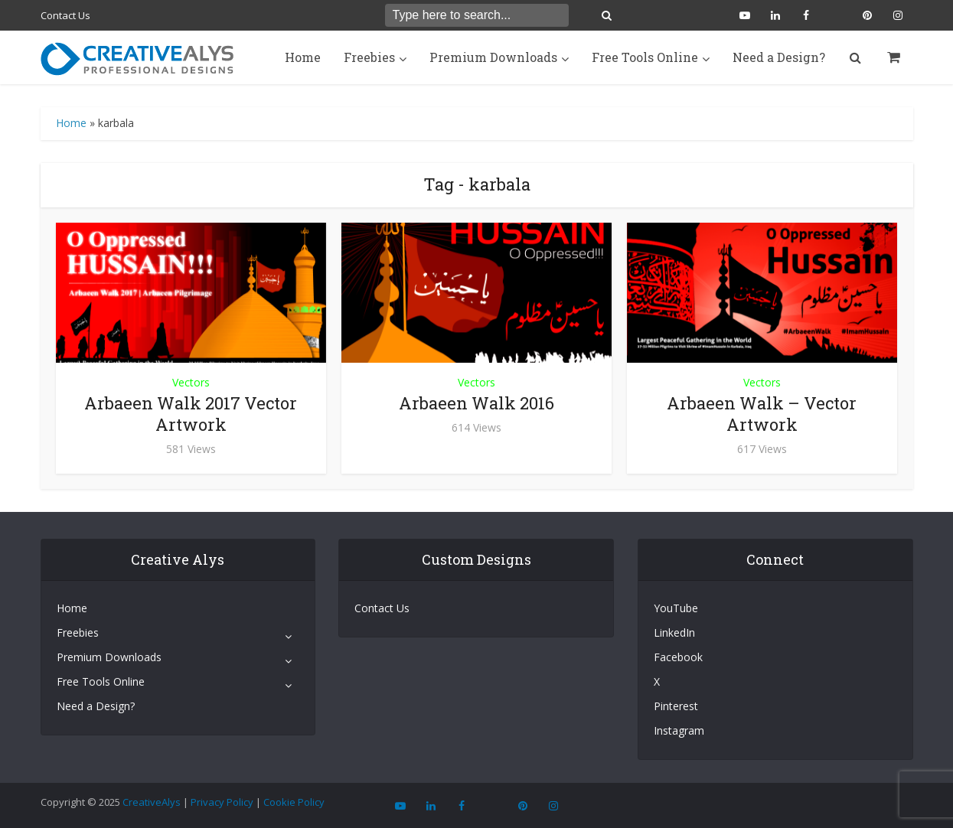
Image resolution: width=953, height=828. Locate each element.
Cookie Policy (294, 802)
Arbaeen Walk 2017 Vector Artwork (190, 413)
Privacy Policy (222, 802)
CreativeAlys (151, 802)
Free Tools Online (645, 57)
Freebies (369, 57)
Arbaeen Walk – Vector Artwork (762, 413)
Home (303, 57)
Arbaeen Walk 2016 (476, 403)
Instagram (679, 730)
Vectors (191, 382)
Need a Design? (779, 57)
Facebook (678, 657)
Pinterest (676, 706)
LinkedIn (674, 632)
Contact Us (65, 15)
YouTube (676, 608)
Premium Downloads (493, 57)
